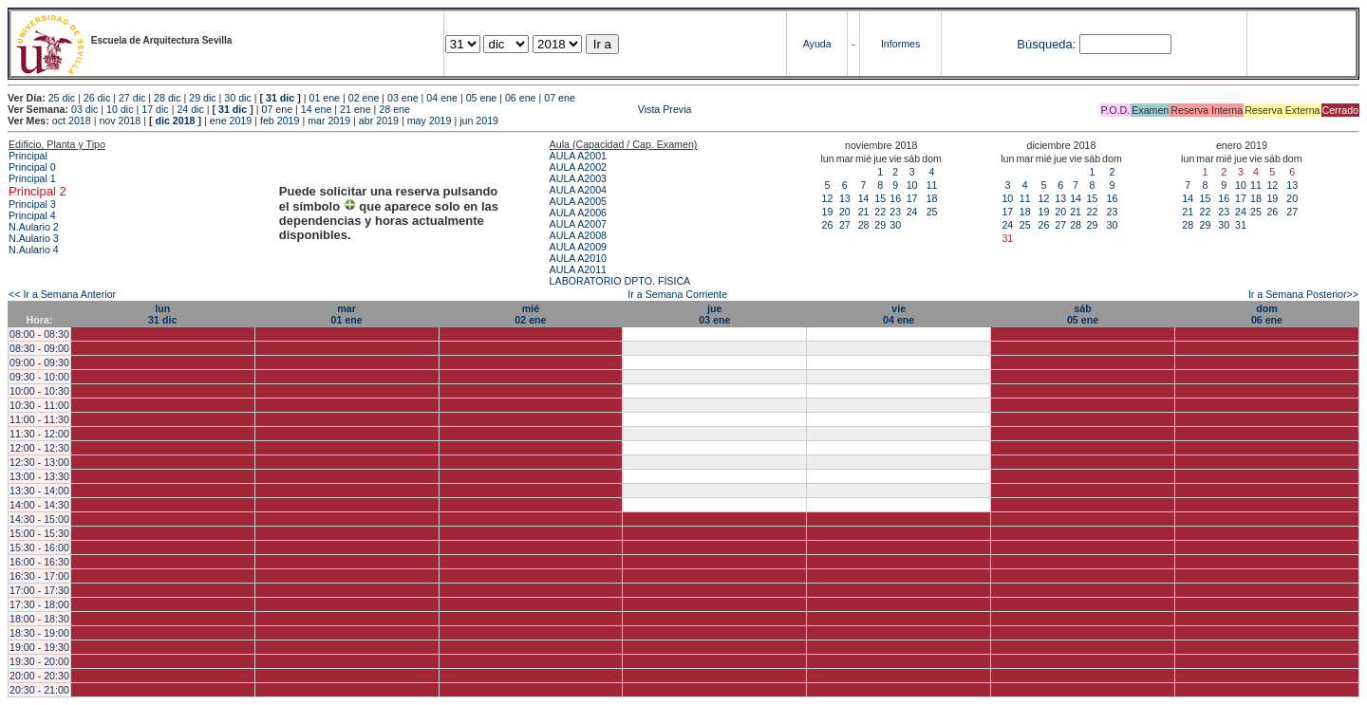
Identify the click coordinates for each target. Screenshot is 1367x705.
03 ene (403, 97)
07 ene (559, 97)
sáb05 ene (1082, 314)
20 (845, 211)
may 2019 (429, 120)
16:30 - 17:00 (39, 576)
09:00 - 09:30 (39, 362)
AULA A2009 (578, 246)
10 (912, 185)
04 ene (442, 97)
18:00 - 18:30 (39, 618)
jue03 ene (714, 314)
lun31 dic (162, 314)
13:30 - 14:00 (39, 490)
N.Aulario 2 (34, 226)
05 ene (481, 97)
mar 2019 (329, 120)
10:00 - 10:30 (39, 391)
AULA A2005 (578, 201)
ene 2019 (231, 120)
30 (895, 225)
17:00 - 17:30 (39, 590)
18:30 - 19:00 (39, 633)
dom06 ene (1267, 314)
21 (864, 211)
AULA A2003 (578, 178)
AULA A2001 (578, 155)
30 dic (237, 97)
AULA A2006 (578, 212)
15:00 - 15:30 (39, 533)
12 (827, 198)
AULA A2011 (578, 269)
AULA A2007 (578, 224)
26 (827, 225)
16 (895, 198)
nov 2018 (119, 120)
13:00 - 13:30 (39, 476)
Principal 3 (32, 204)
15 (880, 198)
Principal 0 (32, 167)
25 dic (61, 97)
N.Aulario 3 (34, 238)
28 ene (394, 109)
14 (864, 198)
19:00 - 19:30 (39, 647)
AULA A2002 (578, 167)
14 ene (316, 109)
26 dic (97, 97)
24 (912, 211)
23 (895, 211)
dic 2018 (175, 120)
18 (932, 198)
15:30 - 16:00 (39, 547)
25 (932, 211)
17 (912, 198)
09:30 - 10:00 (39, 376)
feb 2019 (279, 120)
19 (827, 211)
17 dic (154, 109)
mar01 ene (346, 314)
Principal (28, 155)
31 (1240, 225)
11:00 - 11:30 (39, 419)
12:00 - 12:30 (39, 448)
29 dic (202, 97)
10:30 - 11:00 (39, 405)
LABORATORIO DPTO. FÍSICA (620, 281)
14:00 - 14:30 (39, 504)
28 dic (167, 97)
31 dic (280, 97)
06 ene (520, 97)
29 (880, 225)
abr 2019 (379, 120)
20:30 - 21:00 (39, 690)
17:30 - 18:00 (39, 604)
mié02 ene (530, 314)
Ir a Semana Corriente (677, 294)
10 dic (119, 109)
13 (845, 198)
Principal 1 (32, 178)
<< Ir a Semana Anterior (62, 294)
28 (864, 225)
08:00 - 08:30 (39, 334)
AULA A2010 (578, 258)
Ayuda (817, 43)
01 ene (324, 97)
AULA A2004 (578, 189)
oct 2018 (71, 120)
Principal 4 (32, 215)
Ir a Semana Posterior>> (1303, 294)
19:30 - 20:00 (39, 661)
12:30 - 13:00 (39, 462)
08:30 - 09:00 (39, 348)
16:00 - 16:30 (39, 561)
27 (845, 225)
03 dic (84, 109)
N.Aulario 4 (34, 249)
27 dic (132, 97)
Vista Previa (552, 109)
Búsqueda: (1046, 44)
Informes (900, 43)
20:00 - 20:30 (39, 675)
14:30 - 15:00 (39, 519)
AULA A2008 (578, 235)
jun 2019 (478, 120)
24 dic (190, 109)
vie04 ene (898, 314)
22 (880, 211)
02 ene (364, 97)
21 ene (355, 109)
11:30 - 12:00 (39, 433)
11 (932, 185)
